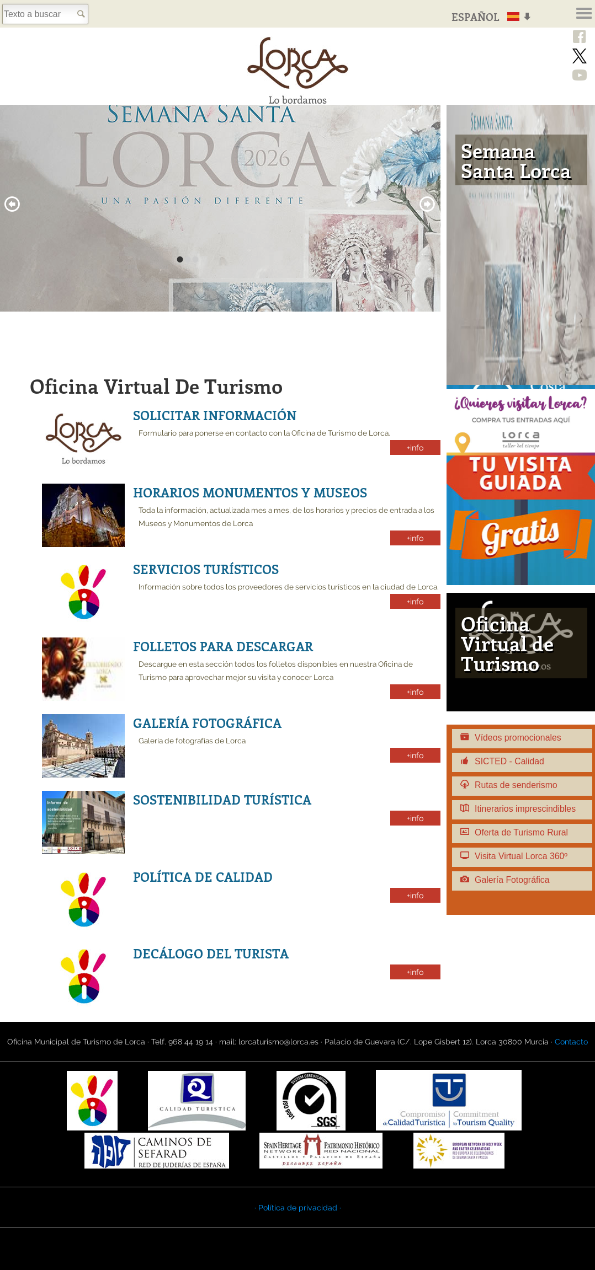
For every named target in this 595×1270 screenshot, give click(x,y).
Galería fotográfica (207, 722)
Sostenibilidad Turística (222, 799)
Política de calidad (203, 876)
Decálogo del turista (211, 953)
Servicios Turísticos (206, 568)
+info (415, 447)
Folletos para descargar (223, 646)
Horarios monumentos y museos (250, 492)
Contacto (571, 1041)
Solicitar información (214, 415)
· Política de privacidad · (297, 1207)
